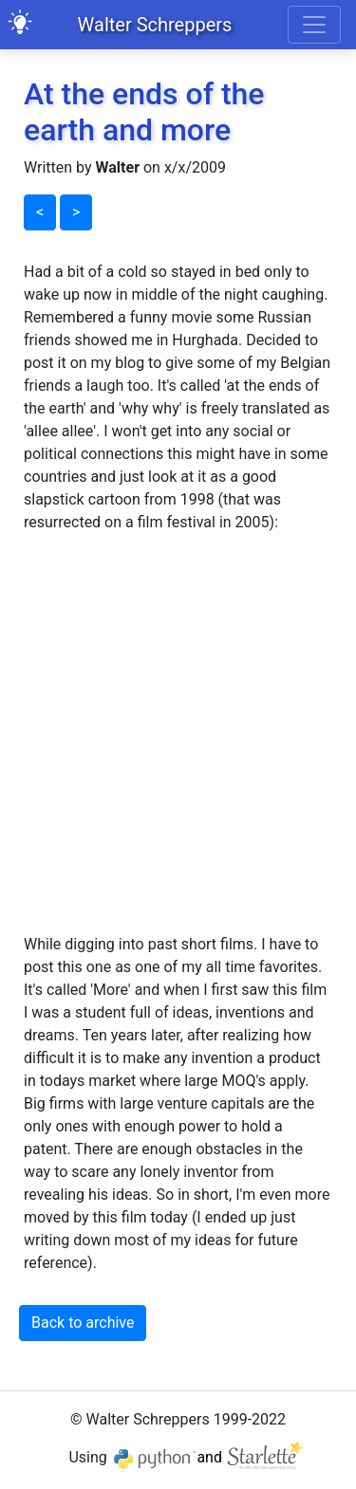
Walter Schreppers (155, 24)
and (251, 1457)
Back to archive (82, 1323)
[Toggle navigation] (314, 25)
